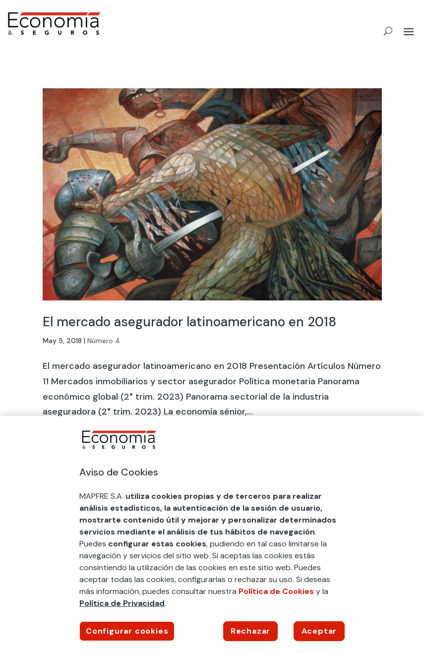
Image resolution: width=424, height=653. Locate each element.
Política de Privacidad (122, 603)
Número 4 (103, 340)
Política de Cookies (276, 591)
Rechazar (250, 631)
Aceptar (319, 631)
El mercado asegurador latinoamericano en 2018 (189, 321)
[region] (212, 534)
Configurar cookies (127, 631)
